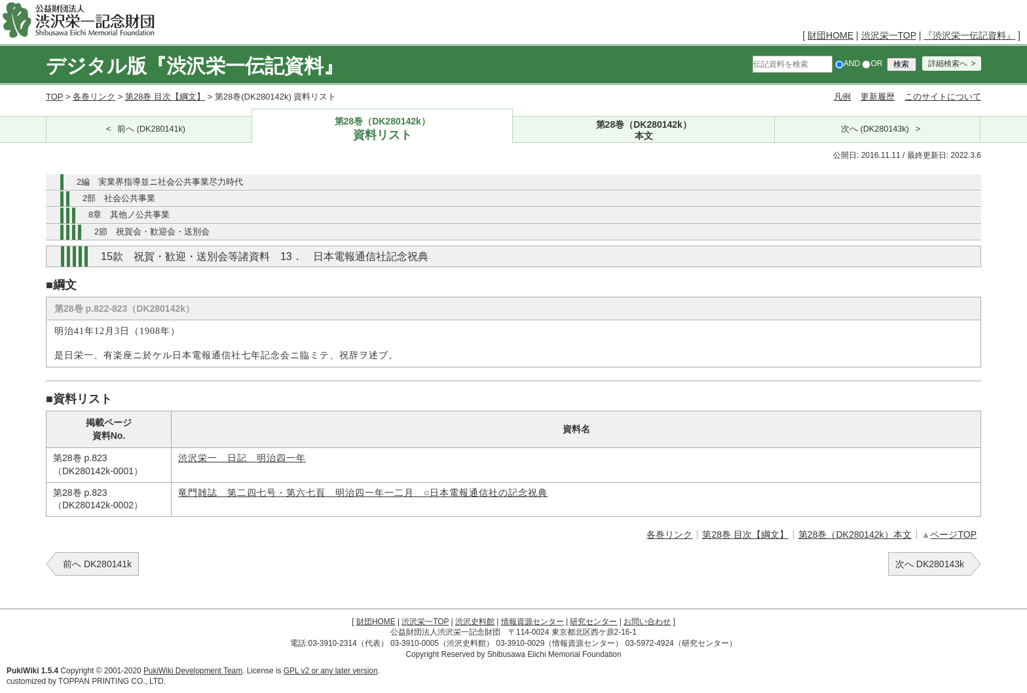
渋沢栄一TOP (888, 35)
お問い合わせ (647, 621)
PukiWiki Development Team (192, 670)
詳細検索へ (947, 63)
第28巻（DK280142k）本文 (855, 534)
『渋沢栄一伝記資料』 (969, 35)
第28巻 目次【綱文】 (165, 97)
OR (872, 63)
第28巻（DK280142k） (382, 129)
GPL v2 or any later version (331, 670)
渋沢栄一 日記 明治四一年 (242, 458)
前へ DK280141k (97, 564)
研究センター (593, 621)
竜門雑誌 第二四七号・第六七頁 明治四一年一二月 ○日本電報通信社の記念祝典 (363, 493)
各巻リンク (94, 97)
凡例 (842, 97)
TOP (54, 97)
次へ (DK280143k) (875, 129)
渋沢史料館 (475, 621)
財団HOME (830, 35)
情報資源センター (532, 621)
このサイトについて (943, 97)
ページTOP (953, 534)
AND (847, 63)
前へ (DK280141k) (151, 129)
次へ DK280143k (929, 564)
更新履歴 (878, 97)
